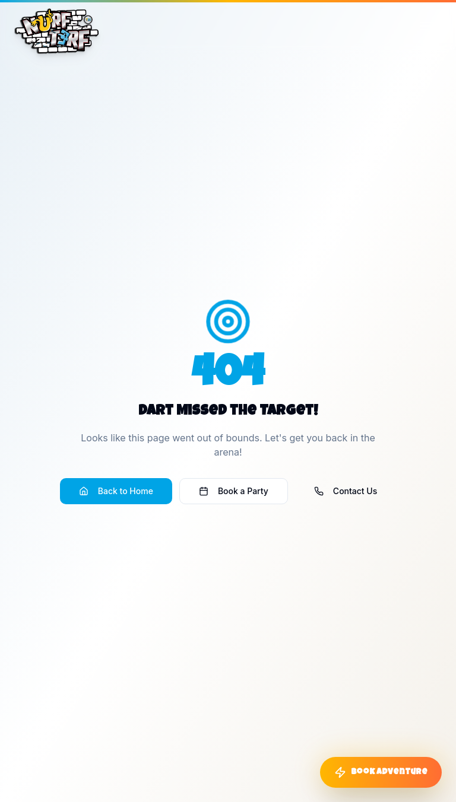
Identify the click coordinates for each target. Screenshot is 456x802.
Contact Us (345, 491)
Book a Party (233, 491)
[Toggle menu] (427, 26)
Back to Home (116, 491)
